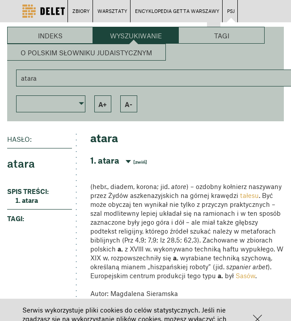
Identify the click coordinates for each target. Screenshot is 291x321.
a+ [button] (102, 104)
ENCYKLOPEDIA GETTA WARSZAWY (177, 11)
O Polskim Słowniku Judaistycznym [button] (86, 53)
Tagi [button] (221, 36)
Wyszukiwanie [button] (136, 36)
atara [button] (30, 200)
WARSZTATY (112, 11)
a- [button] (128, 104)
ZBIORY (81, 11)
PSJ (231, 11)
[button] (51, 103)
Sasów (245, 276)
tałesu (249, 195)
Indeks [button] (50, 36)
